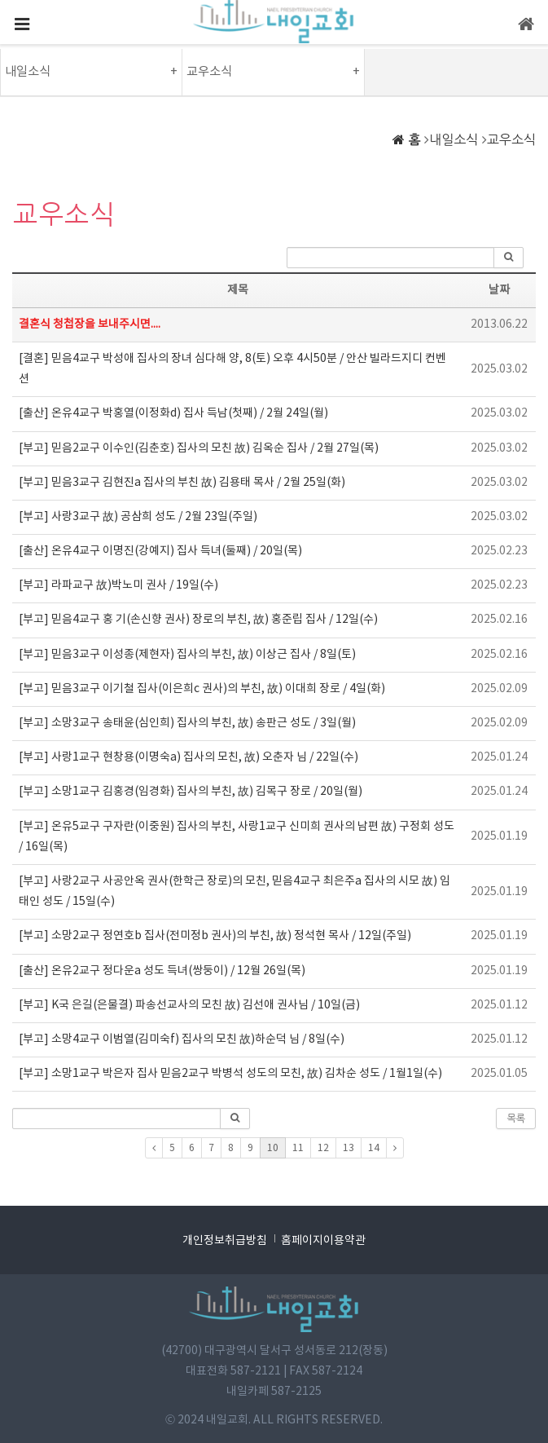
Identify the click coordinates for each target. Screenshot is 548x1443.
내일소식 (453, 139)
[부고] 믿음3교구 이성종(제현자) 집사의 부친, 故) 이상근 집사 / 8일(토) (187, 654)
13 (348, 1148)
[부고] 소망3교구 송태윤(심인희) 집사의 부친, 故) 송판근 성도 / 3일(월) (187, 723)
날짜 (499, 290)
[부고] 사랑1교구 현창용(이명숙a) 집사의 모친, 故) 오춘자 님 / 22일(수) (188, 757)
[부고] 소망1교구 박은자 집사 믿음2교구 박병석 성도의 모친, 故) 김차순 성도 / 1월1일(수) (230, 1073)
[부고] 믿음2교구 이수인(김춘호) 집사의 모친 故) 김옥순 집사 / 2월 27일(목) (199, 448)
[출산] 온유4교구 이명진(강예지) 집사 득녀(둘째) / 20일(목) (160, 551)
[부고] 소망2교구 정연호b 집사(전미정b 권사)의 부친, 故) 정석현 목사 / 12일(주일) (215, 935)
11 (298, 1148)
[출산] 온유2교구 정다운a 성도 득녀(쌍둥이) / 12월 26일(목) (162, 970)
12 (323, 1148)
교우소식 (511, 139)
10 (272, 1148)
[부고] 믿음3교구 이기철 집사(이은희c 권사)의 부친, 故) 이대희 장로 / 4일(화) (202, 688)
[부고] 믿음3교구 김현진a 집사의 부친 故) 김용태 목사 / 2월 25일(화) (182, 482)
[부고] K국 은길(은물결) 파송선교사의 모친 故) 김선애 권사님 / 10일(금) (189, 1005)
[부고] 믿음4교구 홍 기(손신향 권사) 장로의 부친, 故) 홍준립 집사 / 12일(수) (198, 619)
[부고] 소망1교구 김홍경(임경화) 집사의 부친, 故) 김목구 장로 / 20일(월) (190, 791)
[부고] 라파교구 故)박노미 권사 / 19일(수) (118, 585)
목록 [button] (515, 1118)
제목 (237, 290)
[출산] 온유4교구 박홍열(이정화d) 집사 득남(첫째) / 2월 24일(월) (173, 413)
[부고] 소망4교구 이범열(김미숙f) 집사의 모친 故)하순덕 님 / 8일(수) (181, 1039)
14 (373, 1148)
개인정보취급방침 (224, 1240)
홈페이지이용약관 (323, 1240)
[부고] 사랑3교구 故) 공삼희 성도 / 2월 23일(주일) (138, 516)
